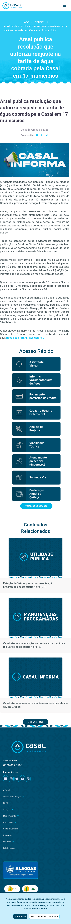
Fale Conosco (9, 848)
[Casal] (12, 5)
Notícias (40, 22)
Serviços (8, 809)
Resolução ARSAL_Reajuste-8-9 (25, 337)
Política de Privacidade (44, 916)
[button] (37, 135)
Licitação (8, 841)
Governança (9, 822)
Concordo (20, 916)
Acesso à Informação (13, 796)
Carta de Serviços (10, 829)
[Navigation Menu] (65, 5)
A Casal (8, 790)
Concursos (7, 835)
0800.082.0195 (12, 765)
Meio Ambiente (11, 816)
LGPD (7, 803)
